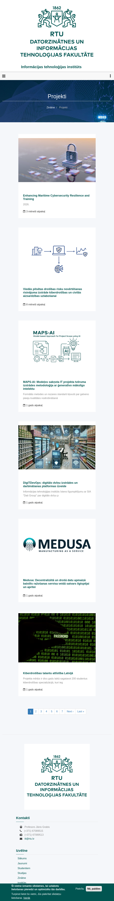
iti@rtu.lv (29, 838)
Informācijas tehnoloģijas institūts (51, 67)
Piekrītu (80, 888)
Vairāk (26, 898)
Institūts (22, 882)
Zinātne (51, 107)
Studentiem (24, 868)
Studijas (22, 873)
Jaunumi (22, 863)
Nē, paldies (93, 888)
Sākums (22, 858)
